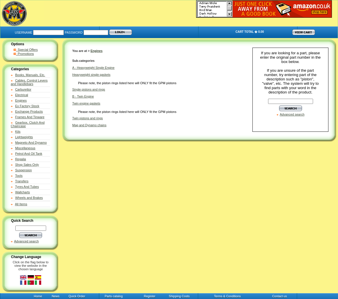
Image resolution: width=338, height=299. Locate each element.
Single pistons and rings (88, 89)
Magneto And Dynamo (31, 142)
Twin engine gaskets (86, 103)
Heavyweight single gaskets (91, 74)
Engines (21, 100)
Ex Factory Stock (27, 106)
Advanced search (26, 241)
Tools (19, 175)
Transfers (21, 181)
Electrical (21, 95)
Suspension (23, 170)
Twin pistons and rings (87, 118)
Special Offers (26, 49)
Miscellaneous (25, 148)
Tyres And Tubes (27, 186)
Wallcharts (22, 192)
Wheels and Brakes (29, 197)
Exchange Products (29, 111)
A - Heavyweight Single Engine (93, 67)
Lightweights (24, 137)
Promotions (24, 53)
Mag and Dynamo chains (89, 125)
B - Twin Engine (83, 96)
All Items (21, 204)
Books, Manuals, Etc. (30, 75)
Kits (17, 131)
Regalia (20, 159)
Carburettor (23, 89)
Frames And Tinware (29, 117)
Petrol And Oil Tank (28, 153)
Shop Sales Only (27, 164)
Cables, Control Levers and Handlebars (29, 82)
